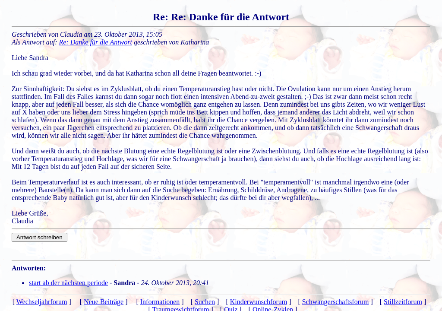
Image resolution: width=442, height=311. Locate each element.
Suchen (205, 301)
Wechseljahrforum (41, 301)
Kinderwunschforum (258, 301)
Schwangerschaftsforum (335, 301)
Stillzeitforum (403, 301)
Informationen (160, 301)
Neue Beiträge (103, 301)
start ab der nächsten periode (68, 282)
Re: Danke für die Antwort (95, 42)
